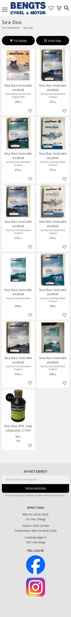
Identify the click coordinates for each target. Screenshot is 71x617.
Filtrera (20, 41)
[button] (5, 10)
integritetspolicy (57, 495)
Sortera (54, 41)
